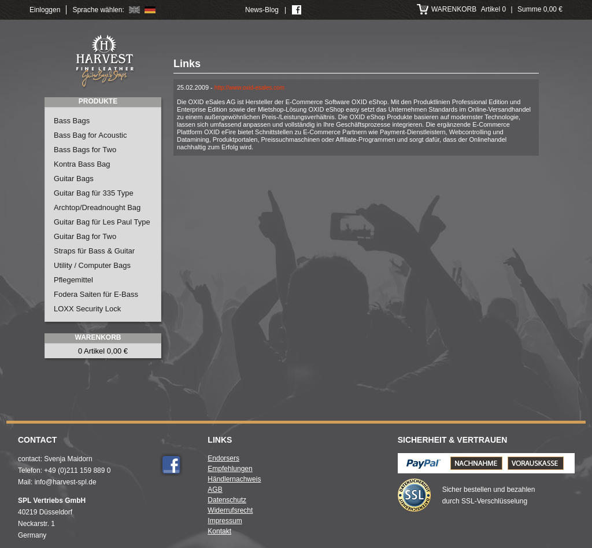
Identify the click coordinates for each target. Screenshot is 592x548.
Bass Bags (72, 120)
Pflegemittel (73, 280)
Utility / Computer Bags (92, 265)
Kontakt (219, 531)
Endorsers (223, 458)
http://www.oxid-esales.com (249, 87)
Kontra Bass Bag (82, 164)
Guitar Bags (74, 178)
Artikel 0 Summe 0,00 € (497, 9)
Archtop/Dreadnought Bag (97, 207)
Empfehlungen (230, 469)
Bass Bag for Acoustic (90, 135)
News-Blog (262, 10)
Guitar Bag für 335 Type (94, 193)
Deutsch (150, 9)
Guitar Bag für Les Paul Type (102, 222)
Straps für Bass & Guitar (94, 251)
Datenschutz (227, 500)
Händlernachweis (234, 479)
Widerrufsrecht (230, 510)
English (134, 9)
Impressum (225, 521)
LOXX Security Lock (87, 308)
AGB (215, 490)
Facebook (171, 464)
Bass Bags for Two (85, 149)
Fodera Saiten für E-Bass (96, 294)
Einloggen (44, 10)
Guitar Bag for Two (85, 236)
